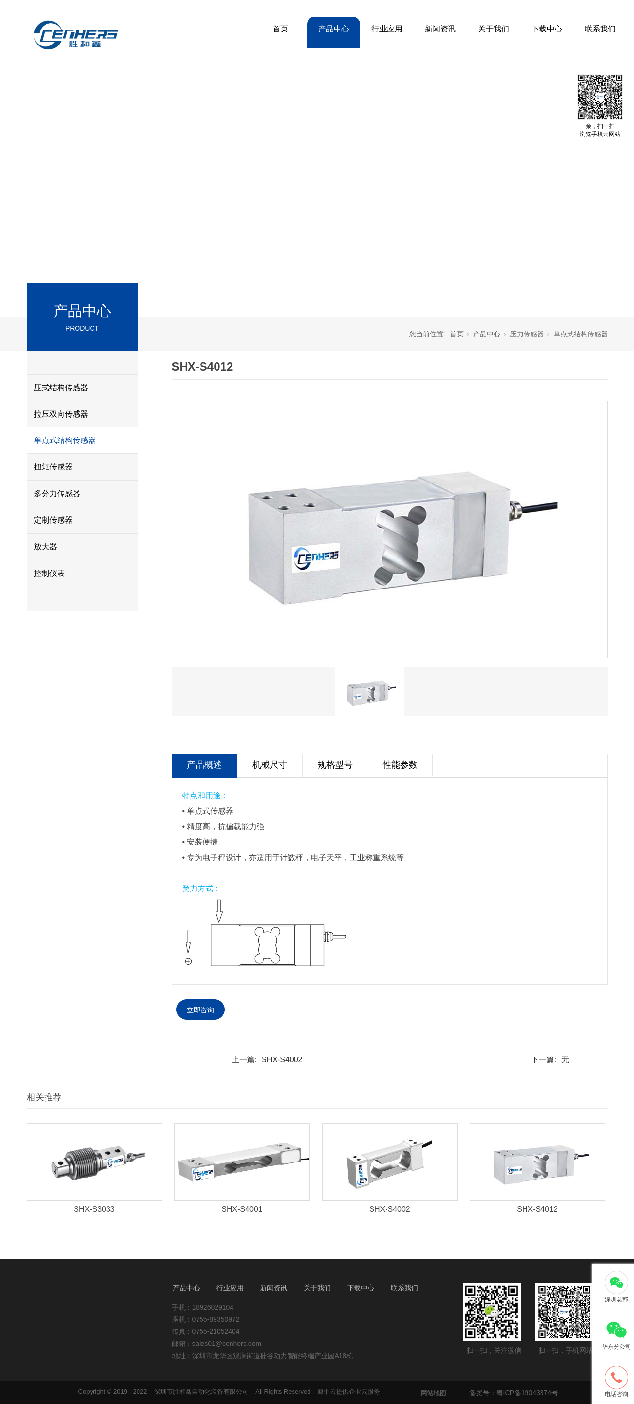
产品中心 (333, 29)
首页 (280, 29)
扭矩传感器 (53, 467)
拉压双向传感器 (61, 414)
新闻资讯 (440, 29)
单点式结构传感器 (65, 440)
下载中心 (546, 29)
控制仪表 (49, 573)
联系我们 (600, 29)
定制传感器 (53, 520)
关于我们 (493, 29)
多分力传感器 (57, 493)
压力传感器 (527, 334)
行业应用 (386, 29)
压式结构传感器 (61, 387)
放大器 (45, 547)
